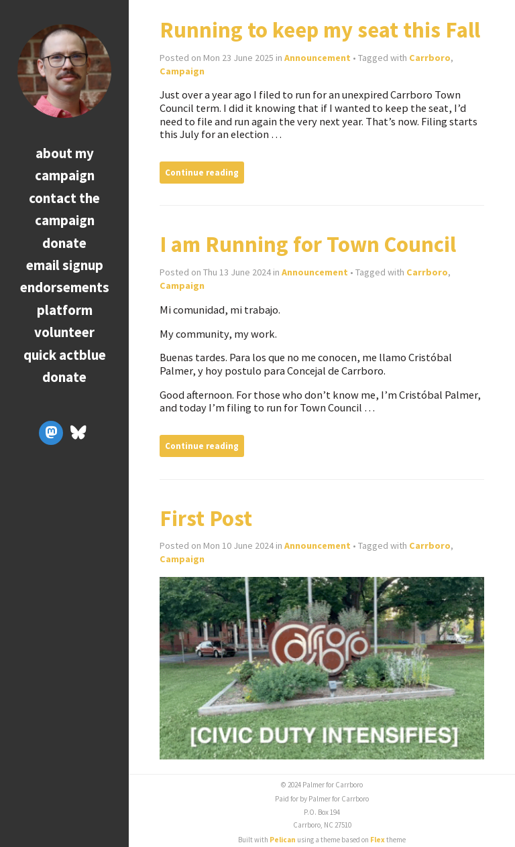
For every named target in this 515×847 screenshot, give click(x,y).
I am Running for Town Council (308, 244)
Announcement (317, 58)
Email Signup (64, 265)
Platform (65, 310)
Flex (377, 839)
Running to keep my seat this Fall (320, 30)
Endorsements (64, 287)
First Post (206, 518)
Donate (64, 243)
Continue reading (202, 172)
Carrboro (430, 58)
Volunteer (64, 332)
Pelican (283, 839)
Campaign (182, 71)
